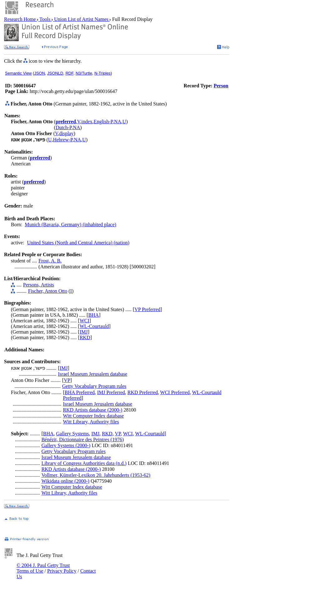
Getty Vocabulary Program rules (94, 386)
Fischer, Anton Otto (47, 291)
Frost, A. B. (50, 260)
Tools (45, 19)
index (87, 121)
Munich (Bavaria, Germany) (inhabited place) (70, 224)
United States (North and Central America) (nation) (78, 242)
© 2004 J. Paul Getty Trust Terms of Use (43, 568)
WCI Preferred (175, 392)
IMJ (84, 332)
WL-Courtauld (94, 326)
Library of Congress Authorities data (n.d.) (83, 463)
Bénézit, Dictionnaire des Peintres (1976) (82, 439)
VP (67, 380)
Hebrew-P (63, 139)
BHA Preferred (79, 392)
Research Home (20, 19)
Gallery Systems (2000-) (65, 445)
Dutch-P (63, 127)
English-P (103, 121)
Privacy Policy (61, 571)
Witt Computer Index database (93, 415)
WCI (84, 320)
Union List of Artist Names (81, 19)
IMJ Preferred (111, 392)
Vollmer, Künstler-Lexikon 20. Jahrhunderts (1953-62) (95, 475)
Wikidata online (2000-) (65, 481)
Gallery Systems (72, 433)
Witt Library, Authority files (91, 421)
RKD (85, 337)
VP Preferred (147, 309)
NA (117, 121)
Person (221, 85)
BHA (93, 315)
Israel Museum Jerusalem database (92, 374)
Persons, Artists (38, 284)
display (66, 133)
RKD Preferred (142, 392)
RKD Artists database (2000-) (92, 410)
